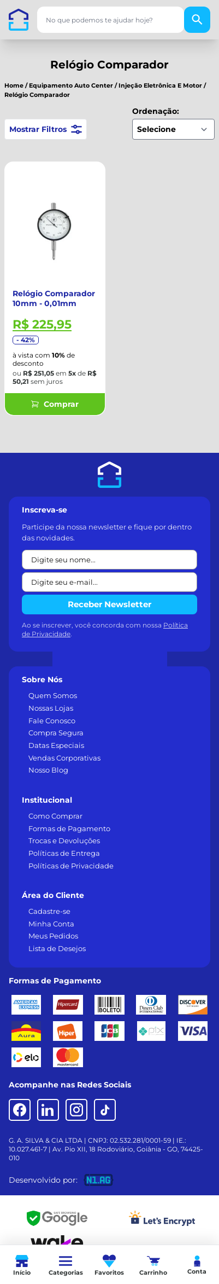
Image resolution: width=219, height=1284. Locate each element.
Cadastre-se (49, 911)
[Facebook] (20, 1110)
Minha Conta (51, 923)
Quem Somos (52, 695)
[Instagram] (76, 1110)
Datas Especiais (56, 745)
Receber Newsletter (109, 604)
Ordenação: (155, 111)
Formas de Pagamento (69, 828)
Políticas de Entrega (64, 853)
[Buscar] (197, 20)
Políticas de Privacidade (71, 865)
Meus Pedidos (53, 935)
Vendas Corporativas (64, 757)
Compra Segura (56, 732)
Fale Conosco (51, 720)
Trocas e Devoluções (64, 840)
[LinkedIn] (48, 1110)
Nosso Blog (48, 769)
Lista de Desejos (57, 948)
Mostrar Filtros (45, 129)
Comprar (55, 404)
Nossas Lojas (50, 708)
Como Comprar (55, 815)
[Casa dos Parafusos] (18, 20)
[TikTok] (105, 1110)
